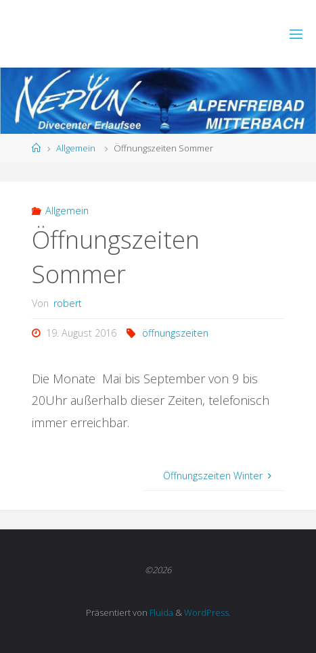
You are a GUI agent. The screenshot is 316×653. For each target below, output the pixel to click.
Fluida (160, 612)
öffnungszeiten (175, 332)
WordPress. (207, 612)
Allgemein (75, 148)
